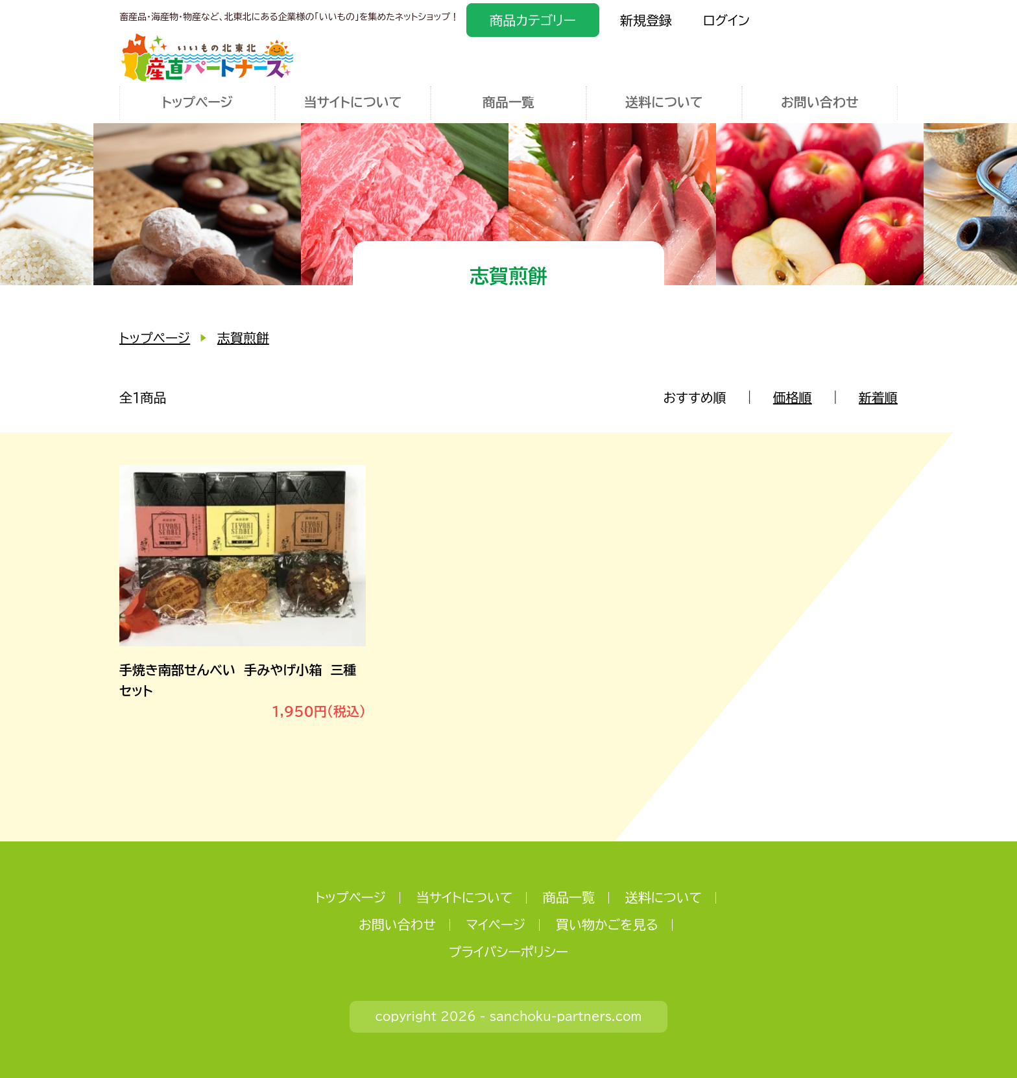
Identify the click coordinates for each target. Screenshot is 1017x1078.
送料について (664, 101)
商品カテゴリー (533, 20)
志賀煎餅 (243, 337)
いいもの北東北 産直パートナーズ (207, 57)
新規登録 (646, 20)
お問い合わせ (820, 101)
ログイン (726, 20)
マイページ (496, 924)
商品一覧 (508, 101)
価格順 (792, 397)
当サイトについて (352, 101)
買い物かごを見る (607, 924)
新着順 (878, 397)
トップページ (197, 101)
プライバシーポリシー (508, 951)
